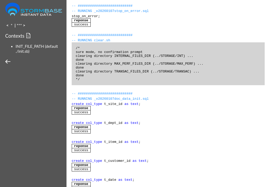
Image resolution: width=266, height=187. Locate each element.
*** (19, 25)
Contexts (15, 36)
